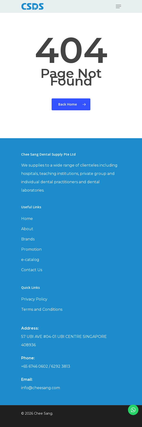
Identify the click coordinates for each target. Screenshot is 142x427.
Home (27, 218)
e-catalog (30, 259)
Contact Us (31, 270)
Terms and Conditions (41, 309)
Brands (27, 239)
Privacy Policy (34, 299)
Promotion (31, 249)
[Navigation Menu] (118, 6)
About (27, 229)
